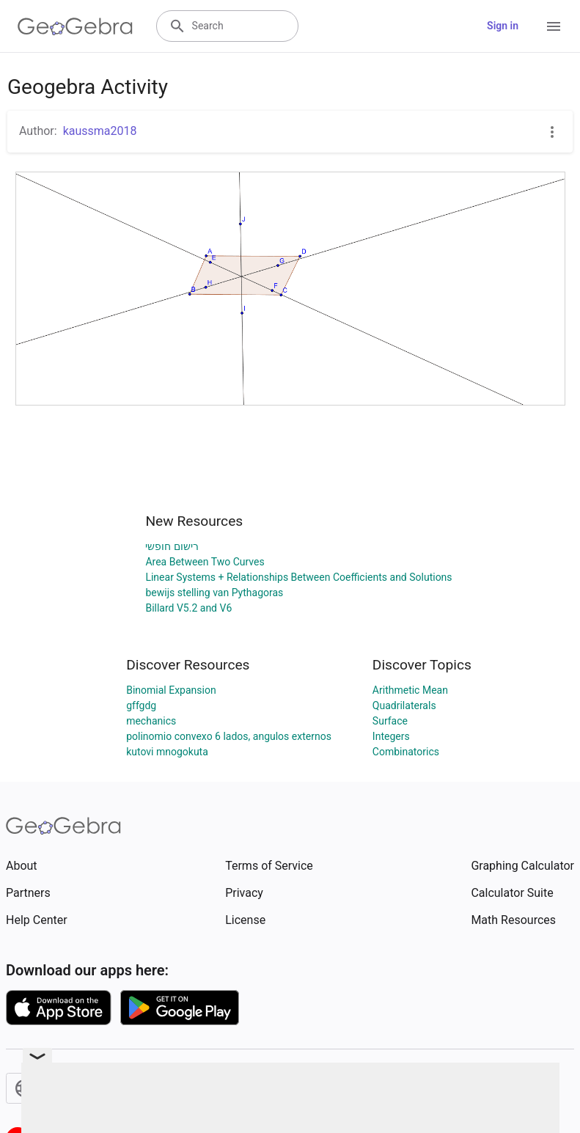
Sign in (502, 26)
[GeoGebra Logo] (75, 26)
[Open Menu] (553, 26)
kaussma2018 (100, 131)
